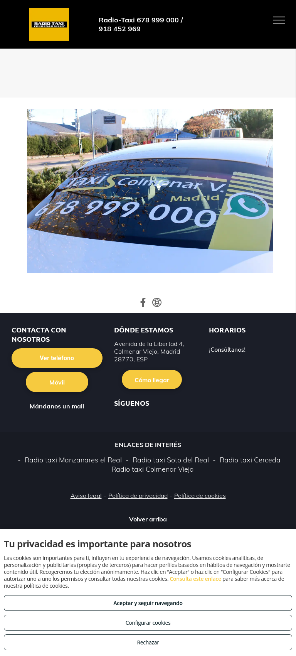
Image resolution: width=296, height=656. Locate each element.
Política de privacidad (138, 495)
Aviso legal (86, 495)
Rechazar (148, 642)
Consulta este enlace (195, 578)
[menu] (279, 20)
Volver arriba (148, 519)
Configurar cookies (148, 622)
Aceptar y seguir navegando (147, 603)
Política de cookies (200, 495)
